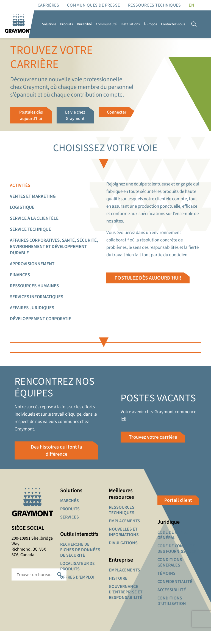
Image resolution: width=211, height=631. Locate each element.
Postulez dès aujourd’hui (31, 115)
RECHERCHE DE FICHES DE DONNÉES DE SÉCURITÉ (80, 550)
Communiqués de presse (93, 5)
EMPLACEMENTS (124, 521)
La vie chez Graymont (75, 115)
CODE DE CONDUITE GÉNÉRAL (176, 535)
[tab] (58, 185)
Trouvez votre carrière (153, 437)
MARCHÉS (69, 501)
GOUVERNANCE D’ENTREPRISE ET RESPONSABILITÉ (126, 592)
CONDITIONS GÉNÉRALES (169, 562)
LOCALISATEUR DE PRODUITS (77, 566)
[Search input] (35, 575)
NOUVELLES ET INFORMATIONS (124, 532)
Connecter (116, 112)
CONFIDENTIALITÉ (174, 582)
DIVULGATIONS (123, 543)
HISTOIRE (118, 578)
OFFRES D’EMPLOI (77, 577)
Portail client (178, 500)
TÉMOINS (166, 573)
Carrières (48, 5)
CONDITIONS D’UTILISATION (171, 601)
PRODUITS (70, 509)
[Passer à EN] (191, 5)
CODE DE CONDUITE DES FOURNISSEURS (176, 548)
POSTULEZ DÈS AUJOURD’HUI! (147, 277)
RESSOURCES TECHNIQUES (154, 5)
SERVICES (69, 517)
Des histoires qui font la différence (56, 450)
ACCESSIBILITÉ (171, 590)
